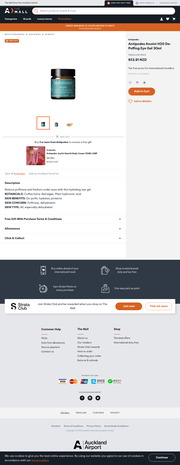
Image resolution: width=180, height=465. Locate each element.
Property (115, 413)
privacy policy (40, 460)
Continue (162, 457)
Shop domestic (145, 3)
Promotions (64, 19)
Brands (27, 19)
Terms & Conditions (74, 426)
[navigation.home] (16, 11)
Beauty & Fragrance (15, 34)
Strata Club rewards (88, 347)
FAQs (44, 338)
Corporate (98, 413)
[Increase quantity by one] (144, 82)
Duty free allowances (53, 343)
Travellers (81, 413)
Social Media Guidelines (116, 426)
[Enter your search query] (103, 11)
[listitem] (62, 270)
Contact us (47, 351)
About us (82, 338)
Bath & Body (35, 34)
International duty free (126, 342)
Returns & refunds (87, 360)
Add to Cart (141, 91)
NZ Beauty (50, 34)
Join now (129, 306)
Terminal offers (122, 338)
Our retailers (84, 342)
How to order (85, 351)
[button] (162, 19)
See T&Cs (50, 158)
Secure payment (50, 347)
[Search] (36, 11)
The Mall (64, 413)
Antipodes (19, 173)
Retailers (56, 426)
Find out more (159, 306)
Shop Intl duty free (119, 3)
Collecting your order (89, 356)
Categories (11, 19)
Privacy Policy (94, 426)
